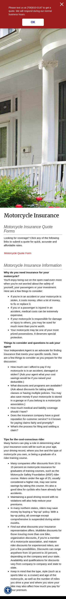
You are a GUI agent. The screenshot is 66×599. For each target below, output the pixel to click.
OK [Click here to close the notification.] (33, 22)
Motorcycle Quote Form (17, 253)
